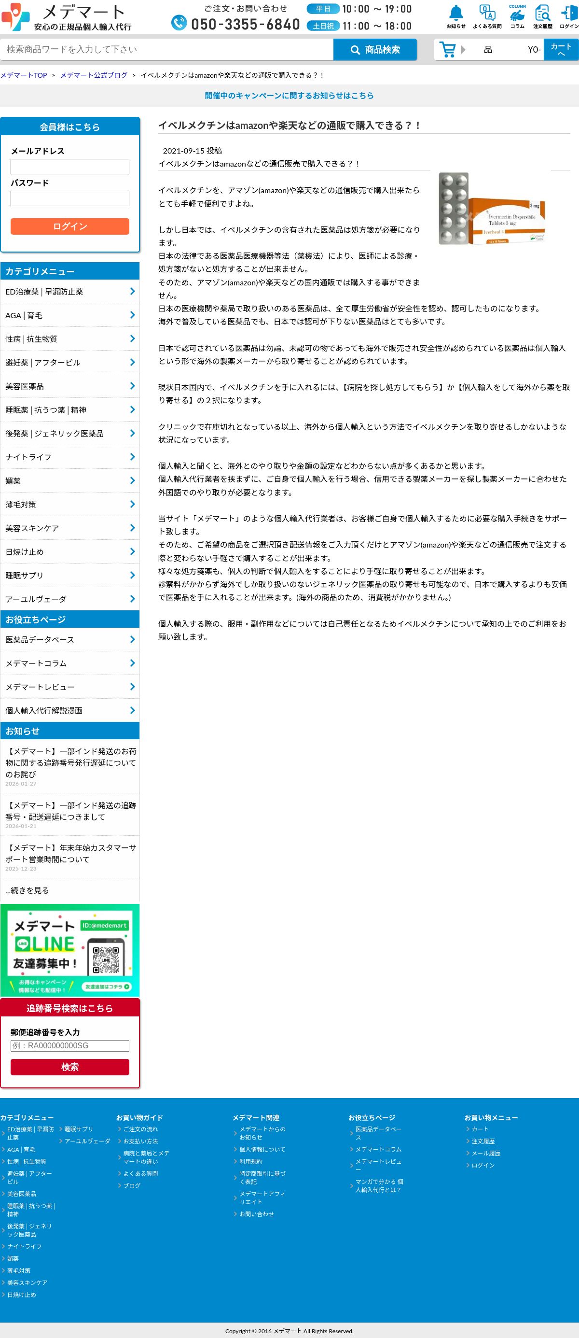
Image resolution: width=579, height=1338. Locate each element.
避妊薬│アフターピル (43, 362)
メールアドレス (38, 150)
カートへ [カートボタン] (561, 49)
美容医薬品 (24, 386)
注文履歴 (483, 1141)
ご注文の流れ (141, 1129)
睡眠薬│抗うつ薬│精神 (45, 409)
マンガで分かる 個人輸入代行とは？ (379, 1186)
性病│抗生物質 (31, 338)
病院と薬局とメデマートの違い (147, 1157)
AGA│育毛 (23, 315)
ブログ (132, 1185)
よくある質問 (141, 1173)
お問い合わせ (256, 1214)
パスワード (30, 182)
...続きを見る (27, 890)
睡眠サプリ (24, 575)
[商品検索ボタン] (375, 49)
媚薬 (13, 480)
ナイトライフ (28, 457)
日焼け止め (24, 551)
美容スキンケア (32, 528)
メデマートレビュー (40, 686)
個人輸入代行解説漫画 (44, 710)
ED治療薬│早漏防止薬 (44, 291)
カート (480, 1129)
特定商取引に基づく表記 (262, 1177)
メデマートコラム (36, 663)
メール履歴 (485, 1153)
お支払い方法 (141, 1141)
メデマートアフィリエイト (262, 1198)
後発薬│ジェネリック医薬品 (54, 433)
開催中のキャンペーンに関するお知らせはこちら (289, 95)
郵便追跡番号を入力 (45, 1032)
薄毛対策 (20, 504)
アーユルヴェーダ (36, 599)
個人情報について (262, 1149)
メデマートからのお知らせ (262, 1133)
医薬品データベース (39, 639)
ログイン (483, 1165)
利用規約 (250, 1161)
